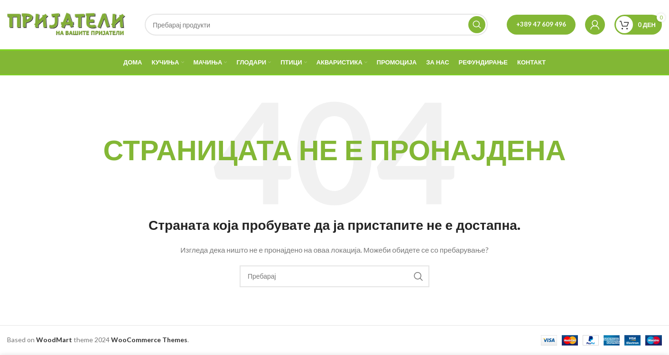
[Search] (316, 25)
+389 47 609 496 (541, 24)
